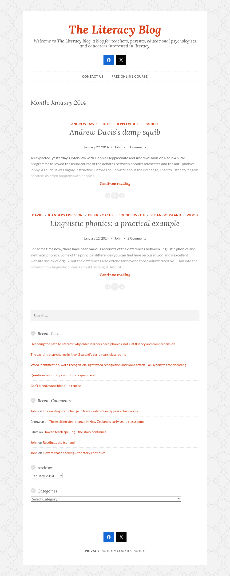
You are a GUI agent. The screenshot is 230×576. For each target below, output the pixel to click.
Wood (192, 215)
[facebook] (108, 60)
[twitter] (121, 60)
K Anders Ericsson (65, 215)
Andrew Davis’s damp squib (115, 132)
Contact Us (92, 76)
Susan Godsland (166, 215)
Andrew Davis (84, 124)
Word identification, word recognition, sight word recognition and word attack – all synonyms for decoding (108, 365)
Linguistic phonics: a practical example (115, 223)
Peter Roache (101, 215)
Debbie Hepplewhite (121, 124)
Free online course (130, 76)
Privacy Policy (99, 551)
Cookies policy (131, 551)
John (118, 147)
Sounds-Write (132, 215)
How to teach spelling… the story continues (75, 432)
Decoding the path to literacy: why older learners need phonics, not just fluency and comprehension (103, 344)
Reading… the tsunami (59, 442)
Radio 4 (152, 124)
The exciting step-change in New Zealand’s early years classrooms (78, 354)
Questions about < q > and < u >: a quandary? (63, 375)
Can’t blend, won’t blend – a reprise (56, 386)
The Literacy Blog (115, 29)
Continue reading (122, 183)
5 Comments (136, 147)
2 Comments (136, 238)
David (37, 215)
